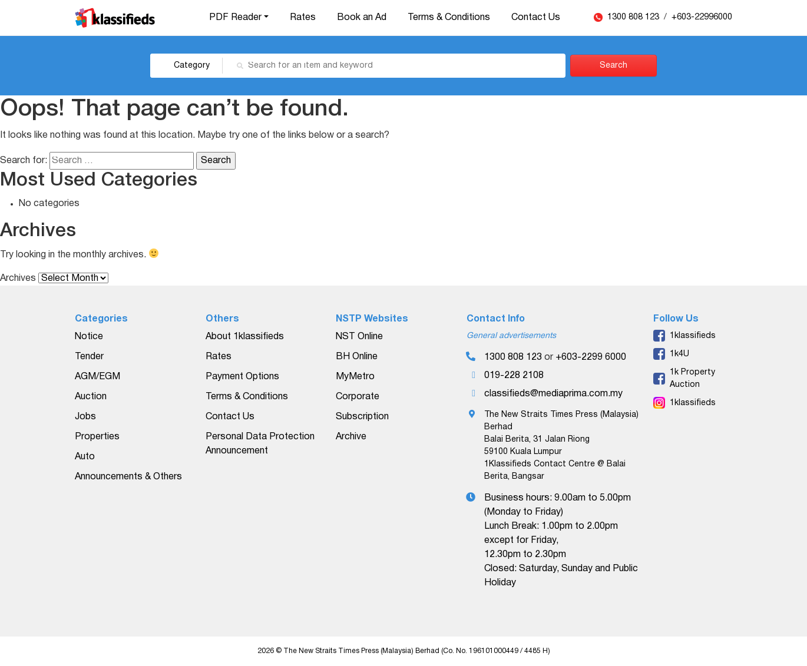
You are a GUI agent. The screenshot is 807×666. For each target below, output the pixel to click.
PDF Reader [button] (235, 18)
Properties (97, 437)
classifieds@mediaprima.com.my (553, 394)
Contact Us (535, 18)
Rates (303, 18)
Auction (91, 397)
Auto (85, 457)
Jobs (85, 417)
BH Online (357, 357)
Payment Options (242, 377)
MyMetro (355, 377)
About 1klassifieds (245, 337)
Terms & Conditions (449, 18)
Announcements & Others (128, 477)
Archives (18, 278)
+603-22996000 (702, 17)
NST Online (359, 337)
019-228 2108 (514, 376)
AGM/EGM (97, 377)
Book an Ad (361, 18)
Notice (89, 337)
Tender (89, 357)
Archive (351, 437)
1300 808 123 (634, 17)
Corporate (357, 397)
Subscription (362, 417)
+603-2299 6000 (590, 357)
